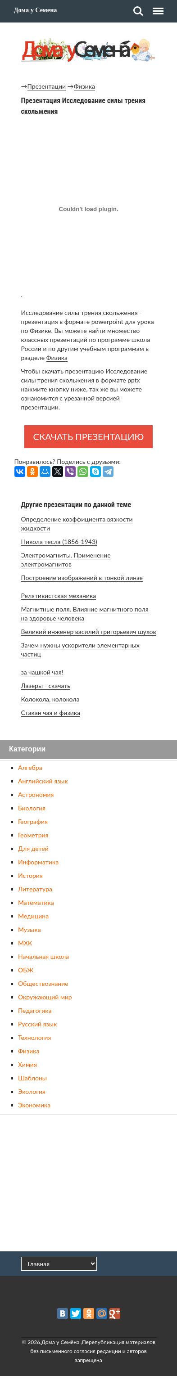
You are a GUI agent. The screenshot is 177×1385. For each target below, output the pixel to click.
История (30, 875)
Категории (27, 749)
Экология (31, 1091)
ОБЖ (25, 970)
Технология (34, 1037)
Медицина (33, 916)
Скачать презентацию (88, 436)
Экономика (34, 1105)
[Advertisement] (88, 1184)
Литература (35, 889)
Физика (84, 86)
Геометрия (33, 835)
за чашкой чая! (42, 672)
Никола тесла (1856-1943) (59, 541)
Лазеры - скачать (46, 685)
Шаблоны (32, 1078)
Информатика (38, 862)
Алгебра (30, 767)
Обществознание (43, 983)
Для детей (33, 848)
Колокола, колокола (50, 699)
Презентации (46, 86)
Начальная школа (43, 956)
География (33, 821)
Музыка (29, 929)
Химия (27, 1064)
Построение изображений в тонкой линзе (82, 577)
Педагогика (34, 1010)
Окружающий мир (45, 997)
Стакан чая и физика (50, 712)
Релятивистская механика (58, 595)
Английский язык (43, 781)
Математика (36, 902)
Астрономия (36, 794)
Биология (31, 808)
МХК (25, 943)
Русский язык (37, 1024)
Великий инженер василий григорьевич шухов (88, 631)
